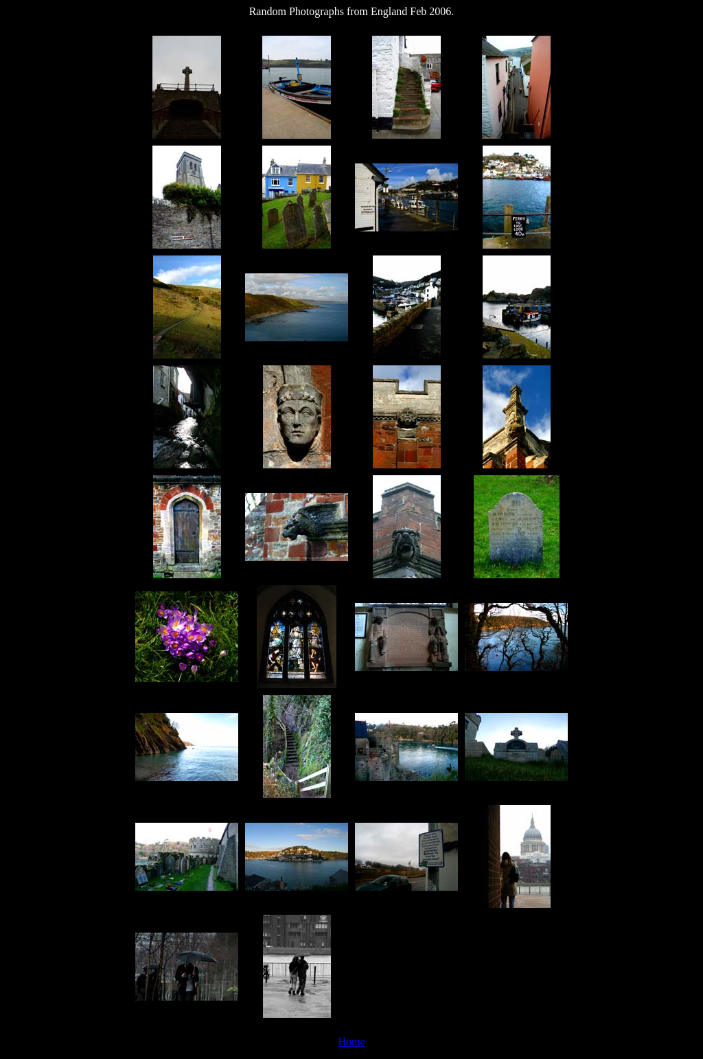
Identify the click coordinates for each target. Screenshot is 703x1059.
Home (351, 1041)
